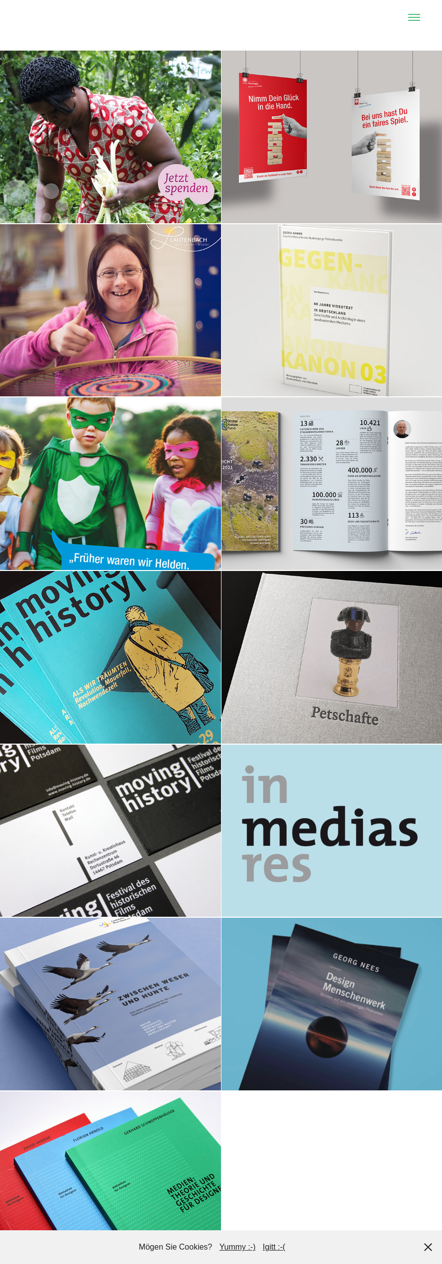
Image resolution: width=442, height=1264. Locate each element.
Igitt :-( (274, 1247)
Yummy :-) (238, 1247)
